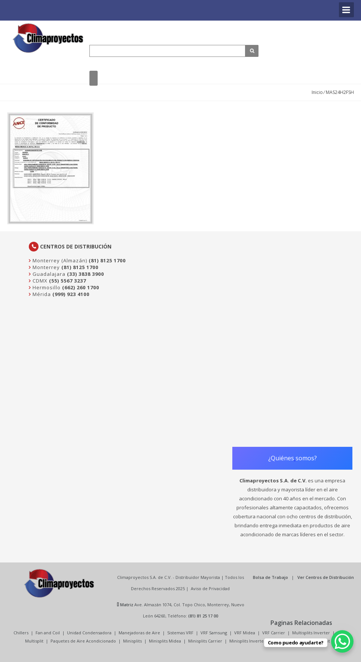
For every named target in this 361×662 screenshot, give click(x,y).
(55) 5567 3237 (67, 280)
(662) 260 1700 (80, 287)
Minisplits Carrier (205, 641)
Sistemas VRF (180, 632)
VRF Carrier (273, 632)
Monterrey (45, 267)
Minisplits (132, 641)
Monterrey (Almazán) (59, 260)
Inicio (317, 92)
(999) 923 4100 (70, 294)
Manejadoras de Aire (139, 632)
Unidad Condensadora (89, 632)
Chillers (20, 632)
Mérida (41, 294)
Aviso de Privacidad (210, 588)
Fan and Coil (48, 632)
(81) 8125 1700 (107, 260)
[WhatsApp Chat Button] (342, 641)
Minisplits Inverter (247, 641)
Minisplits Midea (165, 641)
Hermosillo (46, 287)
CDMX (39, 280)
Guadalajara (48, 274)
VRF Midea (244, 632)
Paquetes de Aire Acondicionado (83, 641)
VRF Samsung (214, 632)
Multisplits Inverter (311, 632)
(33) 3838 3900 (85, 274)
